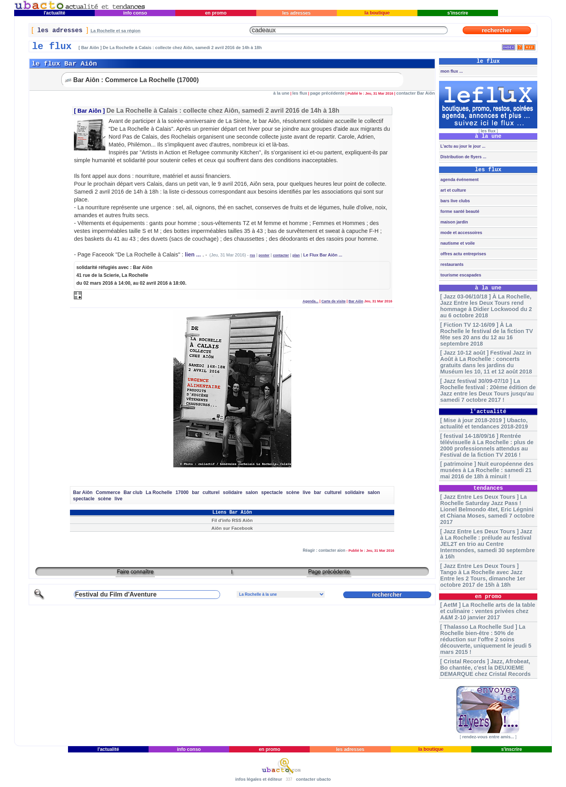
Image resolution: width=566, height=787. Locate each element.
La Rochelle (159, 492)
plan (296, 255)
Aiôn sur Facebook (232, 528)
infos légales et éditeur (258, 779)
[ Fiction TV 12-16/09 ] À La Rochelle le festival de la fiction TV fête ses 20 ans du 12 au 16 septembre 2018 (486, 334)
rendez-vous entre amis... (488, 736)
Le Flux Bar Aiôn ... (322, 255)
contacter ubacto (313, 779)
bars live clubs (454, 200)
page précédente (327, 93)
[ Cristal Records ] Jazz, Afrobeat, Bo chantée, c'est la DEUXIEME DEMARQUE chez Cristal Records (485, 667)
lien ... (193, 254)
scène (293, 492)
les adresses (296, 13)
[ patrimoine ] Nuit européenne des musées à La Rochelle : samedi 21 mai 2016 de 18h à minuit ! (486, 470)
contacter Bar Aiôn (415, 93)
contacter (281, 255)
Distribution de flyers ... (462, 156)
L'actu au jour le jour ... (462, 146)
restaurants (451, 264)
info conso (135, 13)
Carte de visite (334, 301)
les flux (299, 93)
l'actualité (54, 13)
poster (264, 255)
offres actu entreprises (462, 253)
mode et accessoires (460, 232)
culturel (210, 492)
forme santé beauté (459, 211)
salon (252, 492)
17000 (181, 492)
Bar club (132, 492)
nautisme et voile (457, 243)
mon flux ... (451, 71)
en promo (216, 13)
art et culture (452, 190)
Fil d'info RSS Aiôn (232, 520)
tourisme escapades (460, 275)
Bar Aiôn (89, 111)
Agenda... (311, 301)
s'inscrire (458, 13)
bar (195, 492)
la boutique (377, 13)
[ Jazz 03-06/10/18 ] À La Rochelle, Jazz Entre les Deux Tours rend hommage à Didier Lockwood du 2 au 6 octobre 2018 (486, 305)
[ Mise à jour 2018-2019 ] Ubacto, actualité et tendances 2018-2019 (484, 423)
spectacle (272, 492)
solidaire (232, 492)
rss (252, 255)
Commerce (108, 492)
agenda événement (458, 179)
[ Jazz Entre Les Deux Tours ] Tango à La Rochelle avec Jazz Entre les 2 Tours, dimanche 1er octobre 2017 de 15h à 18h (482, 575)
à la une (281, 93)
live (307, 492)
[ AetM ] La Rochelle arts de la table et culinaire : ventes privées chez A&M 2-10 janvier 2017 (487, 611)
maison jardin (453, 222)
